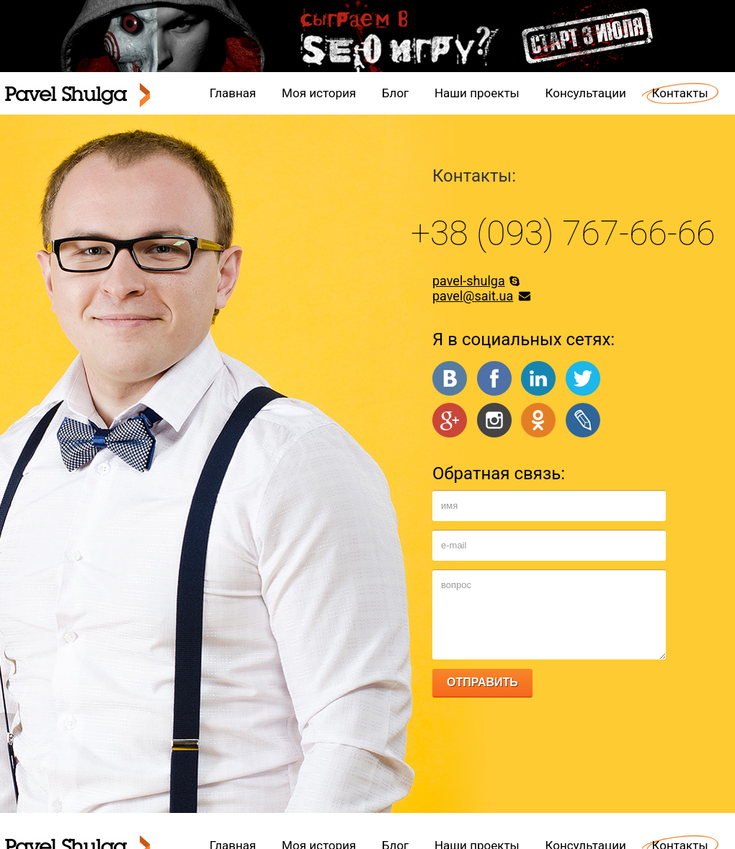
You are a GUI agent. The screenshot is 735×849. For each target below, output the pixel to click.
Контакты (680, 93)
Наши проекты (477, 93)
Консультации (585, 93)
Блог (395, 93)
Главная (233, 93)
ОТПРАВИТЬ (482, 682)
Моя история (319, 93)
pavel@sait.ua (472, 295)
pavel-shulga (468, 280)
